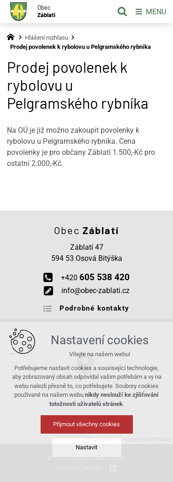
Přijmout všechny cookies (86, 424)
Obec (46, 11)
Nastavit (86, 447)
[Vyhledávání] (122, 11)
